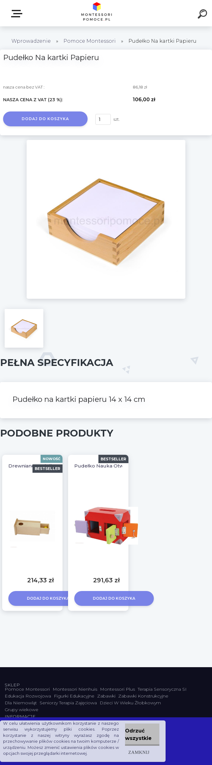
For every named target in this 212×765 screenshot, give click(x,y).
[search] (203, 15)
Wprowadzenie (31, 41)
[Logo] (96, 13)
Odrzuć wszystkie (138, 734)
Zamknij (138, 752)
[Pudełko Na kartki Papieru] (106, 142)
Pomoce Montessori (89, 41)
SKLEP (18, 13)
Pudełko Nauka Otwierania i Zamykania (121, 465)
